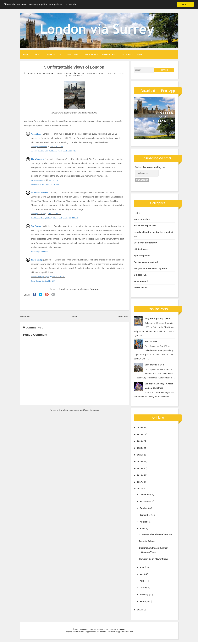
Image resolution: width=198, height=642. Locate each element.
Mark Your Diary (142, 219)
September (145, 515)
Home (25, 55)
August (143, 521)
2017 (139, 482)
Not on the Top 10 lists (145, 225)
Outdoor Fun (140, 274)
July (142, 528)
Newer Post (25, 316)
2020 (139, 461)
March (143, 587)
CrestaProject (78, 632)
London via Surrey (86, 629)
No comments (75, 76)
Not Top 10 (118, 73)
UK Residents (141, 249)
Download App (71, 55)
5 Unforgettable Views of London (74, 67)
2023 (139, 441)
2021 (139, 454)
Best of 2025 (151, 341)
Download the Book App (79, 289)
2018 (139, 475)
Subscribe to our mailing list (150, 167)
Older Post (123, 316)
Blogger (122, 629)
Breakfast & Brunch (88, 73)
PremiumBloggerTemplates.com (120, 632)
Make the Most (106, 73)
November (145, 501)
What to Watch (141, 281)
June (142, 567)
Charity (141, 55)
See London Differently (145, 242)
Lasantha (103, 632)
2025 (139, 427)
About (37, 55)
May (142, 574)
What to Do (90, 55)
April (142, 581)
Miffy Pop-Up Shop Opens (157, 318)
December (145, 494)
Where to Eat (108, 55)
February (144, 594)
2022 (139, 448)
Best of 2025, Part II (154, 365)
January (144, 601)
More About (52, 55)
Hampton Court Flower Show (153, 559)
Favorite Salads (147, 541)
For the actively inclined (146, 262)
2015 (139, 609)
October (144, 508)
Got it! (185, 4)
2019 (139, 468)
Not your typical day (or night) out (151, 268)
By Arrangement (142, 255)
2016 (139, 488)
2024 (139, 434)
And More (126, 55)
